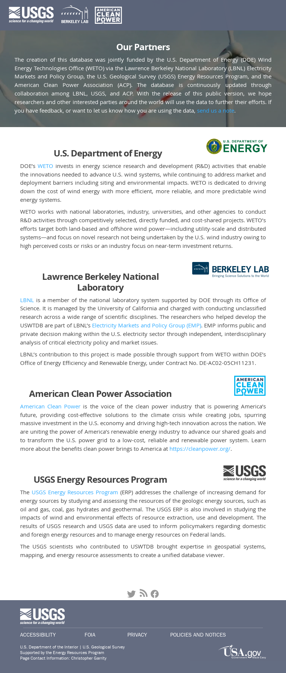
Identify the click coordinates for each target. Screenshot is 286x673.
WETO (45, 165)
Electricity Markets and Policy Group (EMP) (146, 325)
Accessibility (38, 634)
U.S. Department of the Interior (49, 647)
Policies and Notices (198, 634)
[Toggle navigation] (266, 15)
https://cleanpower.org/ (200, 448)
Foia (90, 634)
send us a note (215, 110)
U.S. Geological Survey (104, 647)
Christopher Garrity (89, 658)
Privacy (137, 634)
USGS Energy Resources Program (75, 492)
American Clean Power (50, 406)
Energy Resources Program (78, 653)
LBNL (27, 300)
